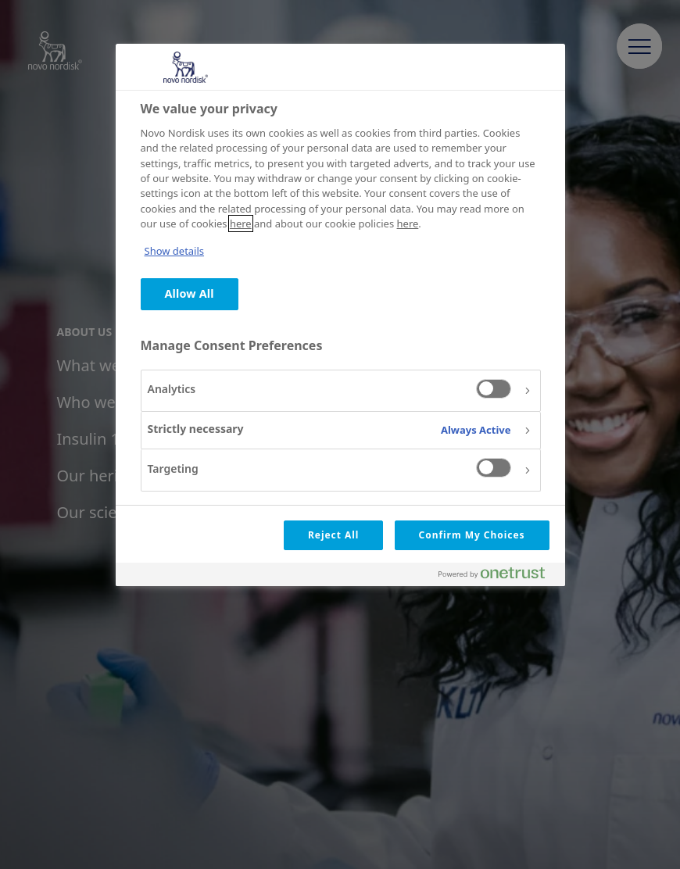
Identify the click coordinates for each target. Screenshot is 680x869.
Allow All (189, 293)
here (241, 223)
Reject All (333, 535)
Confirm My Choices (472, 535)
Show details (175, 251)
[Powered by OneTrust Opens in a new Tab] (497, 576)
